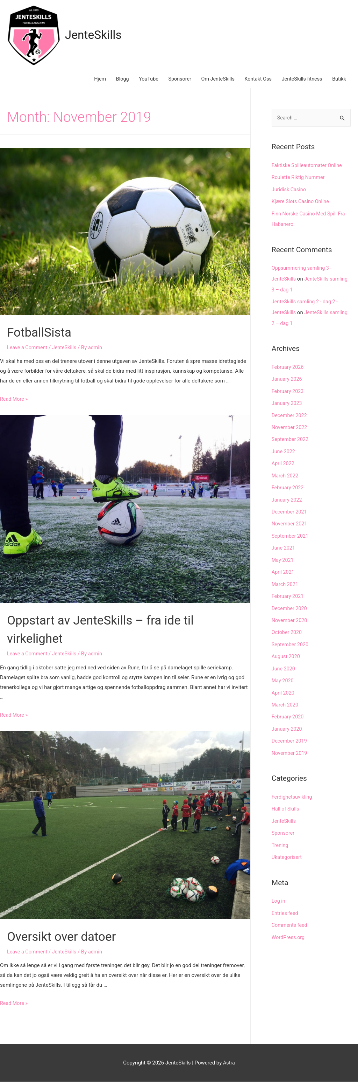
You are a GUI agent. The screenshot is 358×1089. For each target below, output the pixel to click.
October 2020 (287, 632)
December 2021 (290, 513)
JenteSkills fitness (299, 84)
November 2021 (290, 525)
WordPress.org (289, 932)
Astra (229, 1070)
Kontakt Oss (253, 84)
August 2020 (286, 655)
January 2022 (287, 501)
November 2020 (290, 620)
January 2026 (287, 383)
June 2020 (284, 667)
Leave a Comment (28, 354)
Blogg (111, 84)
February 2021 (288, 596)
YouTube (139, 84)
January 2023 (287, 407)
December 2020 (290, 608)
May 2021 (283, 561)
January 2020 (287, 726)
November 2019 (290, 750)
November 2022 (290, 431)
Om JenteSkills (211, 84)
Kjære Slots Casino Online (302, 208)
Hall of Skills (286, 805)
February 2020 (288, 714)
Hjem (88, 84)
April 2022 (283, 466)
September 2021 (291, 537)
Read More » (14, 406)
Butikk (338, 84)
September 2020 (291, 643)
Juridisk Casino (290, 196)
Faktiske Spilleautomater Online (308, 173)
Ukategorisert (287, 852)
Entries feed (285, 908)
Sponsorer (172, 84)
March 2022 (286, 478)
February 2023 (288, 395)
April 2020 (283, 691)
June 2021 (284, 549)
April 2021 (283, 573)
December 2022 (290, 419)
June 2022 (284, 454)
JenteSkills (97, 36)
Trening (280, 841)
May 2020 (283, 679)
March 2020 (286, 702)
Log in (279, 896)
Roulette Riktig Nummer (299, 184)
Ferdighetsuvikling (293, 794)
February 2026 (288, 371)
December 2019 (290, 738)
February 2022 (288, 490)
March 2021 (286, 584)
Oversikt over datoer (69, 943)
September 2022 (291, 443)
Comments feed (290, 920)
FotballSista (43, 339)
